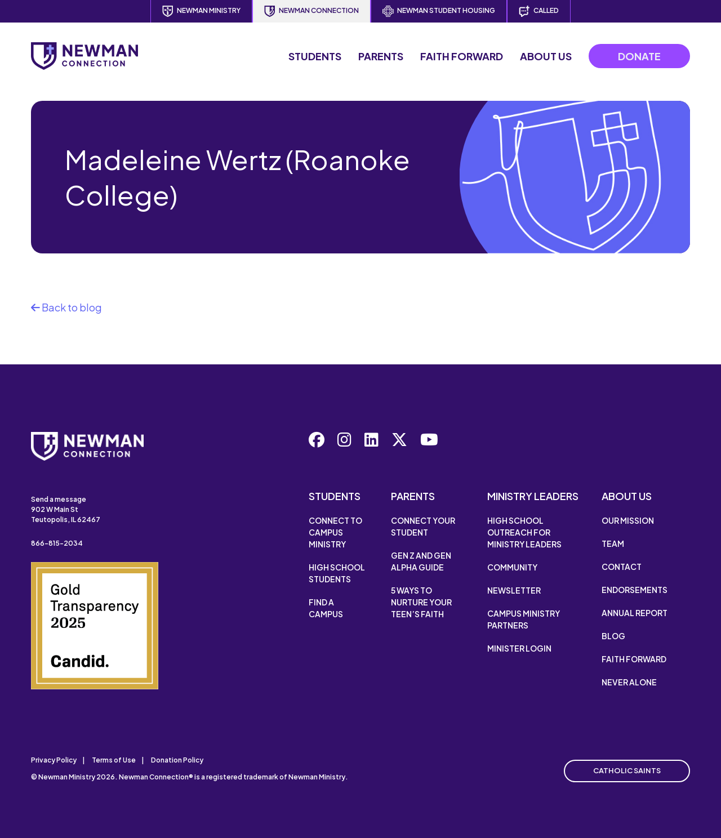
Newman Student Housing (438, 11)
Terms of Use (114, 760)
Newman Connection (311, 11)
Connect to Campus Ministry (335, 532)
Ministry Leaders (532, 495)
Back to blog (66, 307)
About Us (546, 56)
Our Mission (628, 520)
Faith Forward (461, 56)
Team (613, 543)
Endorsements (634, 590)
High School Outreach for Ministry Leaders (524, 532)
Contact (622, 566)
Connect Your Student (423, 526)
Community (512, 567)
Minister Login (519, 648)
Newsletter (514, 590)
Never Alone (629, 682)
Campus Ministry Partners (523, 619)
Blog (613, 636)
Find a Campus (326, 608)
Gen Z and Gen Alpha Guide (421, 561)
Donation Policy (177, 760)
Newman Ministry (201, 11)
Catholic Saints (627, 770)
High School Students (337, 573)
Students (314, 56)
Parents (380, 56)
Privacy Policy (54, 760)
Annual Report (634, 613)
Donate (639, 56)
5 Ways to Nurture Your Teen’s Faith (421, 602)
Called (539, 11)
